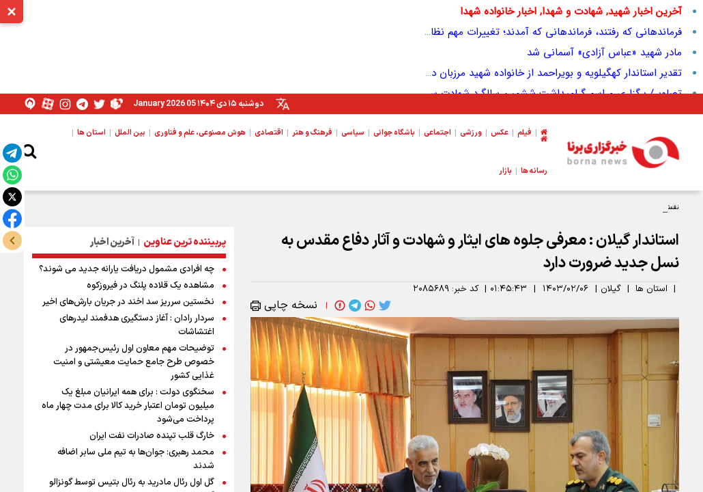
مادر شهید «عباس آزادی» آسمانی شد (604, 52)
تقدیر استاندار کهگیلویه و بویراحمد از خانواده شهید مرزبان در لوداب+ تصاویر (522, 73)
